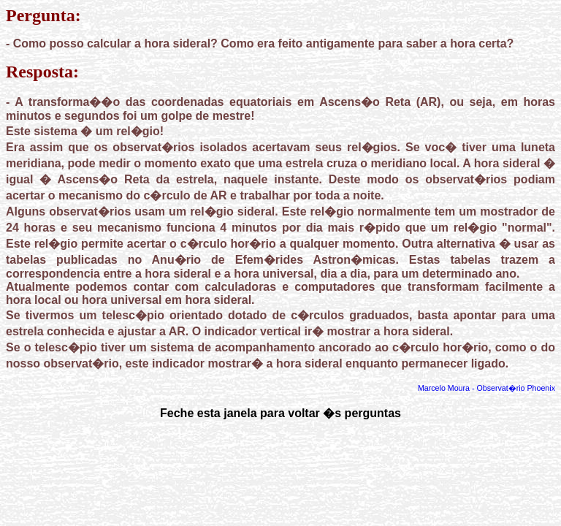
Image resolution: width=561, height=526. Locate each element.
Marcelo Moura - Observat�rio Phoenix (486, 388)
